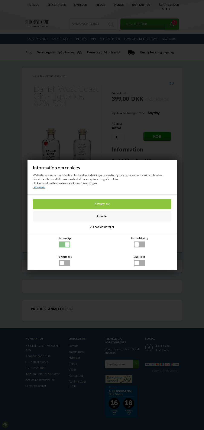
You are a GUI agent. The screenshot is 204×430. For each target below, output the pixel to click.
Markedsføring (139, 242)
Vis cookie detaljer (102, 227)
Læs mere (39, 187)
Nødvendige (65, 242)
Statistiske (139, 260)
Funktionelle (65, 260)
